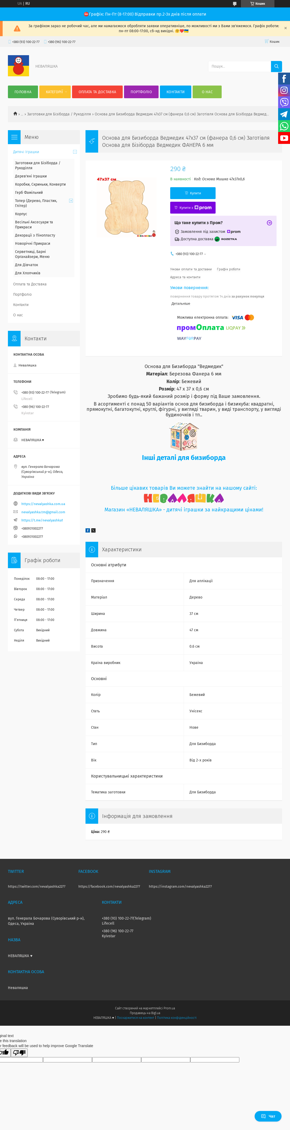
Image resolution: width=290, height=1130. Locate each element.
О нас (207, 92)
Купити (195, 193)
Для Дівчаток (26, 265)
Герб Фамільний (29, 192)
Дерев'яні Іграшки (31, 176)
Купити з (195, 207)
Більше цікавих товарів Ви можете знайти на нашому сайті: (184, 488)
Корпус (21, 214)
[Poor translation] (19, 1052)
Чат (268, 1116)
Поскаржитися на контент (135, 1018)
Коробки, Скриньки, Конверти (40, 184)
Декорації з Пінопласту (35, 235)
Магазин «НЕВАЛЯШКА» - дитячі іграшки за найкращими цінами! (183, 510)
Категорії (54, 92)
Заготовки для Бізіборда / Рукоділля (59, 114)
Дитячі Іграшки (26, 152)
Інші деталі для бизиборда (184, 458)
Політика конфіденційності (177, 1018)
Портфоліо (141, 92)
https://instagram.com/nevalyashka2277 (180, 886)
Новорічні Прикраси (32, 243)
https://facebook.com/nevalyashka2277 (109, 886)
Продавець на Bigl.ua (145, 1013)
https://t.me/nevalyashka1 (42, 520)
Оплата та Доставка (97, 92)
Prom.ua (169, 1008)
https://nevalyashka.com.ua (43, 504)
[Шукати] (276, 66)
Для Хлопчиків (27, 273)
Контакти (176, 92)
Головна (23, 92)
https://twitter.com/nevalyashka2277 (36, 886)
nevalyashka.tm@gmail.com (43, 512)
